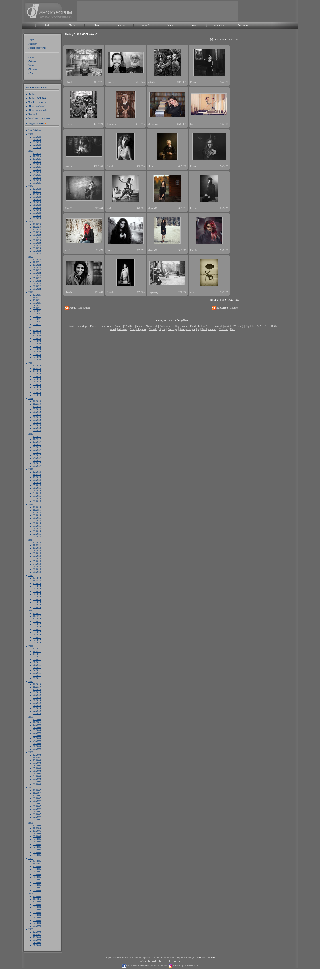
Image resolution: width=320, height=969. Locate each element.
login (47, 25)
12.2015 (37, 507)
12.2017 (37, 436)
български (243, 25)
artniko (151, 82)
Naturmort (151, 326)
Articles (32, 60)
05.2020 (37, 349)
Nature (118, 326)
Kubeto (110, 82)
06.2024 (37, 204)
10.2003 (37, 937)
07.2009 (37, 732)
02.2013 (37, 604)
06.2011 (37, 664)
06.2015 (37, 523)
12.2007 (37, 790)
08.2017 (37, 447)
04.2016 (37, 493)
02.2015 (37, 533)
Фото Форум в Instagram (185, 965)
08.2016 (37, 482)
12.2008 (37, 754)
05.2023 (37, 242)
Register (32, 43)
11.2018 (37, 403)
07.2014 (37, 555)
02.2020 (37, 357)
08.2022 (37, 270)
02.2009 (37, 746)
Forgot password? (37, 47)
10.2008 (37, 760)
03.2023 (37, 248)
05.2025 (37, 172)
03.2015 (37, 531)
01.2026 (37, 147)
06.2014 (37, 558)
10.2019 (37, 371)
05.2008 (37, 773)
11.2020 (37, 333)
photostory (218, 25)
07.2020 (37, 343)
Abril (67, 250)
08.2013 (37, 588)
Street (71, 326)
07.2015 (37, 520)
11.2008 (37, 757)
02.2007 (37, 816)
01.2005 (37, 890)
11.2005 (37, 863)
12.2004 (37, 896)
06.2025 (37, 169)
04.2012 (37, 634)
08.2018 (37, 411)
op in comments (37, 102)
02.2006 (37, 852)
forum (170, 25)
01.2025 (37, 182)
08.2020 (37, 341)
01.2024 (37, 218)
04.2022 (37, 280)
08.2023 (37, 234)
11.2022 (37, 262)
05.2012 (37, 632)
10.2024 (37, 194)
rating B (145, 25)
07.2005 (37, 874)
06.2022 (37, 275)
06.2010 (37, 700)
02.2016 (37, 498)
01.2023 (37, 253)
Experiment (181, 326)
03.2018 (37, 425)
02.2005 (37, 887)
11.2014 (37, 545)
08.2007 (37, 800)
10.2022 (37, 264)
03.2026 (37, 142)
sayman (68, 166)
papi (192, 292)
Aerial (227, 326)
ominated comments (39, 118)
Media (72, 25)
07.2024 (37, 202)
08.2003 (37, 942)
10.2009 (37, 724)
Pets (232, 329)
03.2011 (37, 672)
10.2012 (37, 618)
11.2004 (37, 899)
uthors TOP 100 (37, 98)
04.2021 (37, 316)
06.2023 (37, 240)
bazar (194, 25)
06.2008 (37, 770)
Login (31, 39)
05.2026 (37, 136)
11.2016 (37, 474)
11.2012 (37, 616)
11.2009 (37, 722)
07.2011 (37, 662)
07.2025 (37, 166)
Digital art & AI (253, 326)
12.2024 (37, 188)
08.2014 (37, 553)
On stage (172, 329)
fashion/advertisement (210, 326)
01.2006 (37, 855)
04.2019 (37, 387)
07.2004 (37, 909)
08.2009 (37, 730)
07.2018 (37, 414)
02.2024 (37, 215)
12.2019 (37, 365)
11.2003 (37, 934)
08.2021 (37, 305)
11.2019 (37, 368)
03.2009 (37, 743)
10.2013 (37, 583)
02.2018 (37, 427)
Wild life (129, 326)
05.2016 (37, 490)
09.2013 (37, 586)
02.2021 (37, 321)
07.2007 (37, 803)
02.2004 (37, 923)
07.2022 (37, 272)
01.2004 (37, 925)
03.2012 (37, 637)
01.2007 (37, 819)
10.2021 (37, 300)
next (230, 39)
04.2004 (37, 917)
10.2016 (37, 477)
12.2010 (37, 684)
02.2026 (37, 144)
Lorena (193, 124)
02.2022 (37, 286)
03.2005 (37, 885)
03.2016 (37, 495)
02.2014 (37, 569)
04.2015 (37, 528)
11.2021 (37, 297)
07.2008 (37, 768)
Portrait (94, 326)
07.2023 (37, 237)
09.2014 (37, 550)
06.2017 (37, 452)
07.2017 (37, 449)
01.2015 (37, 536)
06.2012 (37, 629)
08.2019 (37, 376)
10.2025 (37, 158)
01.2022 (37, 288)
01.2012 (37, 642)
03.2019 (37, 389)
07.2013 (37, 591)
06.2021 (37, 311)
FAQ (30, 72)
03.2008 (37, 778)
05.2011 (37, 667)
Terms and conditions (206, 957)
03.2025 (37, 177)
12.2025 (37, 153)
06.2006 (37, 841)
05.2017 (37, 455)
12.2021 (37, 294)
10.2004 (37, 901)
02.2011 (37, 675)
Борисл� (153, 292)
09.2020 (37, 338)
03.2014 (37, 566)
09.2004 (37, 904)
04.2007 (37, 811)
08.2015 (37, 517)
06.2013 (37, 594)
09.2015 (37, 515)
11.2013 (37, 580)
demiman (111, 124)
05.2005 (37, 879)
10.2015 (37, 512)
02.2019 (37, 392)
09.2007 (37, 798)
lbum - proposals (37, 110)
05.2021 (37, 313)
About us (32, 68)
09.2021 (37, 302)
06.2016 (37, 487)
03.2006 (37, 849)
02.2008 (37, 781)
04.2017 (37, 457)
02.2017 (37, 463)
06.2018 (37, 417)
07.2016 (37, 485)
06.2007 (37, 806)
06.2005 (37, 877)
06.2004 (37, 912)
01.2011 (37, 678)
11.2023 (37, 226)
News (31, 56)
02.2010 (37, 710)
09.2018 (37, 409)
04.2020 (37, 351)
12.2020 (37, 330)
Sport (162, 329)
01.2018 (37, 430)
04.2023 (37, 245)
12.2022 (37, 259)
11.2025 (37, 156)
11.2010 (37, 686)
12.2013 (37, 578)
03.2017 (37, 460)
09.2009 (37, 727)
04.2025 (37, 174)
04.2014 (37, 563)
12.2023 (37, 224)
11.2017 (37, 439)
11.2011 (37, 651)
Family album (208, 329)
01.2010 (37, 713)
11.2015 (37, 509)
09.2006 (37, 833)
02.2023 (37, 250)
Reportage (82, 326)
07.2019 (37, 379)
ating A (32, 114)
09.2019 (37, 373)
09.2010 (37, 692)
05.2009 (37, 738)
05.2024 (37, 207)
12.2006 (37, 825)
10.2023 (37, 229)
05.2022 (37, 278)
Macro (139, 326)
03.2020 (37, 354)
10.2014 (37, 547)
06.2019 (37, 381)
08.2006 (37, 836)
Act (266, 326)
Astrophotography (189, 329)
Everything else (138, 329)
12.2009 (37, 719)
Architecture (166, 326)
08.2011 (37, 659)
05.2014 (37, 561)
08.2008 (37, 765)
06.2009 (37, 735)
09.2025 (37, 161)
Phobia (193, 250)
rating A (121, 25)
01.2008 (37, 784)
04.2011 (37, 670)
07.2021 (37, 308)
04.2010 (37, 705)
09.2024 (37, 196)
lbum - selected (36, 106)
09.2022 (37, 267)
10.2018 (37, 406)
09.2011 (37, 656)
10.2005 (37, 866)
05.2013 (37, 596)
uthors (32, 94)
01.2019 (37, 395)
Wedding (238, 326)
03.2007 (37, 814)
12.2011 (37, 648)
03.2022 (37, 283)
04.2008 (37, 776)
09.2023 (37, 232)
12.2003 (37, 931)
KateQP (69, 208)
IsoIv (109, 250)
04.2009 (37, 740)
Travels (153, 329)
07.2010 (37, 697)
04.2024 (37, 210)
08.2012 (37, 624)
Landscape (106, 326)
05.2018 (37, 419)
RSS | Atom (84, 307)
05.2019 (37, 384)
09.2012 (37, 621)
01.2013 (37, 607)
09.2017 (37, 444)
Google (234, 307)
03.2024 (37, 212)
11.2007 (37, 792)
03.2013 (37, 602)
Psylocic (194, 82)
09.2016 (37, 479)
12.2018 (37, 401)
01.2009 (37, 748)
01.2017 (37, 465)
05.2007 (37, 808)
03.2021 (37, 319)
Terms (31, 64)
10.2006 (37, 830)
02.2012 (37, 640)
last (237, 39)
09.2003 (37, 939)
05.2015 (37, 525)
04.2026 (37, 139)
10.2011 (37, 654)
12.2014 (37, 542)
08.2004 (37, 907)
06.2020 (37, 346)
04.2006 (37, 847)
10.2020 (37, 335)
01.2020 (37, 359)
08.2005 (37, 871)
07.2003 (37, 945)
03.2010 (37, 708)
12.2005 (37, 861)
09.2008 (37, 762)
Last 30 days (34, 130)
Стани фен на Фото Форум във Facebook (146, 965)
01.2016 (37, 501)
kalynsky (69, 82)
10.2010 (37, 689)
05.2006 (37, 844)
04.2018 (37, 422)
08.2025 (37, 164)
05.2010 (37, 702)
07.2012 (37, 626)
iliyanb (110, 166)
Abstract (122, 329)
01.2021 (37, 324)
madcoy (110, 208)
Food (193, 326)
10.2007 (37, 795)
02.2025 (37, 180)
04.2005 (37, 882)
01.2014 (37, 571)
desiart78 (152, 208)
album (96, 25)
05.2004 (37, 915)
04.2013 (37, 599)
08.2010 (37, 694)
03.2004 (37, 920)
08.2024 (37, 199)
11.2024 (37, 191)
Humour (223, 329)
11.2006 (37, 828)
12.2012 (37, 613)
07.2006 (37, 839)
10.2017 (37, 441)
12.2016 (37, 471)
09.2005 (37, 869)
